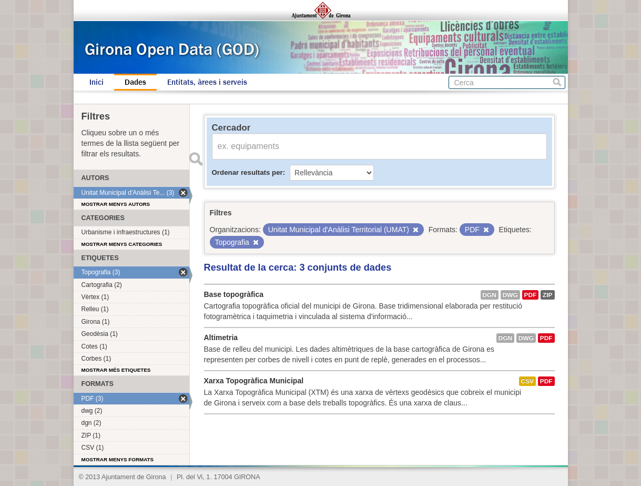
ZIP (547, 295)
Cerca (557, 82)
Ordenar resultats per (247, 172)
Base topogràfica (234, 294)
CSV (527, 381)
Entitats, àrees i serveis (207, 82)
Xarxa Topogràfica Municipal (254, 380)
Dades (135, 82)
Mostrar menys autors (116, 204)
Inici (96, 82)
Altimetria (221, 337)
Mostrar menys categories (122, 244)
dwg (510, 295)
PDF (530, 295)
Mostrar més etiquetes (116, 370)
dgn (489, 295)
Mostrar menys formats (118, 459)
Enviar (196, 159)
